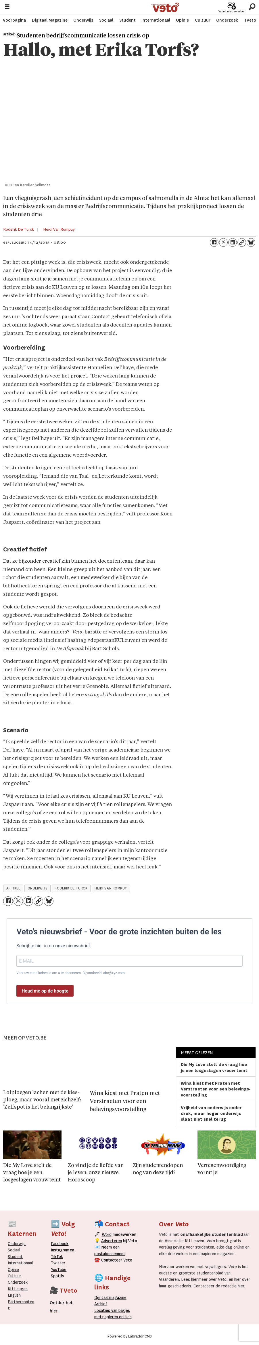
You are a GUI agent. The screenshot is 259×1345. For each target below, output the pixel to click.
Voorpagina (14, 20)
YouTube (58, 1269)
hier (194, 1279)
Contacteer (111, 1260)
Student (127, 20)
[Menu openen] (7, 7)
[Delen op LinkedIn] (232, 242)
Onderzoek (227, 20)
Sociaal (106, 20)
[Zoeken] (252, 7)
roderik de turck (71, 888)
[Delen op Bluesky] (251, 242)
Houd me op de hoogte (45, 991)
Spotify (57, 1275)
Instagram (60, 1250)
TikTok (57, 1256)
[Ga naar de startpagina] (165, 7)
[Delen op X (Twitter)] (223, 242)
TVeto (250, 20)
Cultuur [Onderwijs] (14, 1275)
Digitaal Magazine (50, 20)
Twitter (58, 1263)
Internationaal (155, 20)
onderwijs (38, 888)
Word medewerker (231, 11)
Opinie (182, 20)
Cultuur (202, 20)
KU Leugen (18, 1288)
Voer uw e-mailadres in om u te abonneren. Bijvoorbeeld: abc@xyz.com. (71, 973)
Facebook (59, 1243)
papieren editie (116, 1316)
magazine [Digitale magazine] (111, 1297)
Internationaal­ (20, 1263)
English (14, 1295)
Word (107, 1234)
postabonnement (109, 1253)
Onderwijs (83, 20)
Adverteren (111, 1240)
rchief (100, 1303)
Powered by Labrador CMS (130, 1336)
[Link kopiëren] (241, 242)
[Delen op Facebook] (214, 242)
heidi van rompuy (111, 888)
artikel (13, 888)
